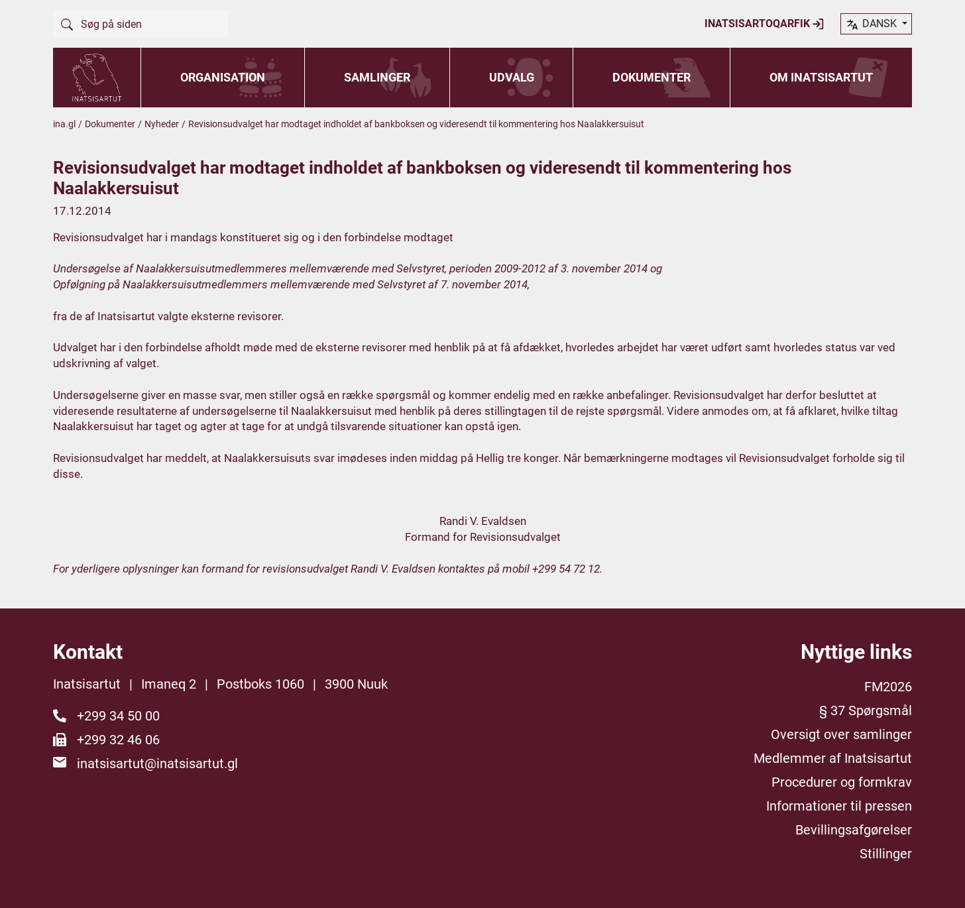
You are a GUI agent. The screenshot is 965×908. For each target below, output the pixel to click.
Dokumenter (651, 77)
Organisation (222, 77)
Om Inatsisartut (821, 77)
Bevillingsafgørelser (853, 830)
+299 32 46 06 (118, 740)
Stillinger (886, 854)
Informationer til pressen (839, 806)
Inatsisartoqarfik (764, 23)
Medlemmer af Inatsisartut (833, 758)
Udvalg (511, 77)
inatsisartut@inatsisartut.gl (157, 763)
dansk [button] (872, 24)
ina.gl (64, 124)
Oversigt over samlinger (841, 734)
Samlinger (377, 77)
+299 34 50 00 (118, 716)
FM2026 (888, 687)
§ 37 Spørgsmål (865, 710)
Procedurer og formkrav (841, 782)
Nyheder (161, 124)
